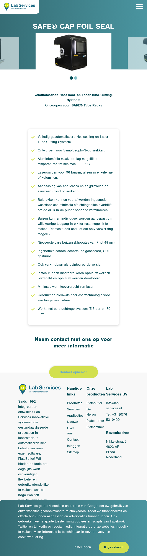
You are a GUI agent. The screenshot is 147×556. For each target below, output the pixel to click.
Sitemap (73, 452)
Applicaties (75, 415)
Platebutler (94, 403)
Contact (72, 439)
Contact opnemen (74, 372)
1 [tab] (71, 78)
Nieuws (72, 422)
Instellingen (82, 547)
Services (73, 409)
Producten (74, 403)
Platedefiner (95, 427)
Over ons (70, 430)
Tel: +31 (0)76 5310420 (116, 417)
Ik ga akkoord (113, 547)
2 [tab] (75, 78)
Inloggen (73, 446)
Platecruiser (95, 421)
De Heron (91, 412)
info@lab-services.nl (114, 405)
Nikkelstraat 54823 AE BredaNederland (116, 449)
